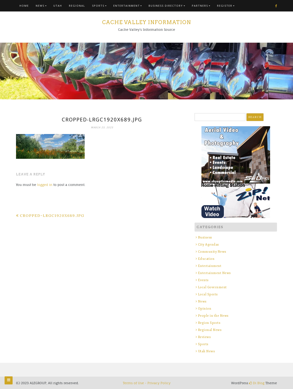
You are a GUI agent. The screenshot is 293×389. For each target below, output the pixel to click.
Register (224, 5)
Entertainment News (214, 273)
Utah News (206, 351)
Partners (200, 5)
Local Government (212, 287)
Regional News (210, 330)
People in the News (213, 316)
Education (206, 259)
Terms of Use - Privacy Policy (147, 383)
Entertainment (126, 5)
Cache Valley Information (146, 22)
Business (205, 237)
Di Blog (256, 383)
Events (203, 280)
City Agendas (208, 244)
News (40, 5)
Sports (98, 5)
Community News (212, 252)
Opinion (205, 309)
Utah (57, 5)
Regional (77, 5)
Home (24, 5)
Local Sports (208, 294)
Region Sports (209, 323)
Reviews (204, 337)
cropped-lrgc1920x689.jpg (52, 215)
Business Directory (166, 5)
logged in (44, 185)
